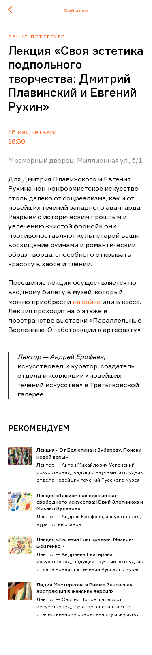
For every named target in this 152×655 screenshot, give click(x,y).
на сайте (87, 301)
